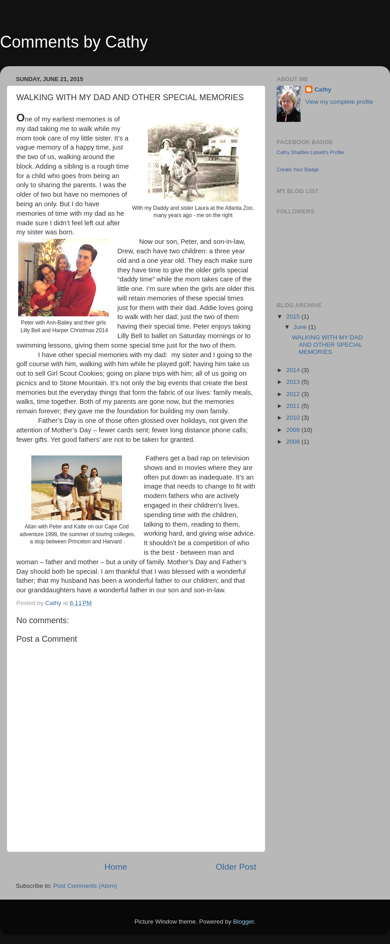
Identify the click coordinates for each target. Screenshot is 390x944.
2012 (294, 394)
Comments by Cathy (74, 42)
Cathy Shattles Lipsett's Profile (310, 152)
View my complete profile (339, 101)
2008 (294, 441)
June (300, 327)
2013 (294, 381)
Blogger (243, 921)
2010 (294, 417)
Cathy (323, 89)
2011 (294, 405)
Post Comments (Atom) (85, 885)
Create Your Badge (298, 169)
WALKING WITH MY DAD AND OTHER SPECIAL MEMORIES (327, 344)
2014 (294, 370)
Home (115, 866)
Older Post (236, 866)
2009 (294, 429)
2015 (294, 316)
